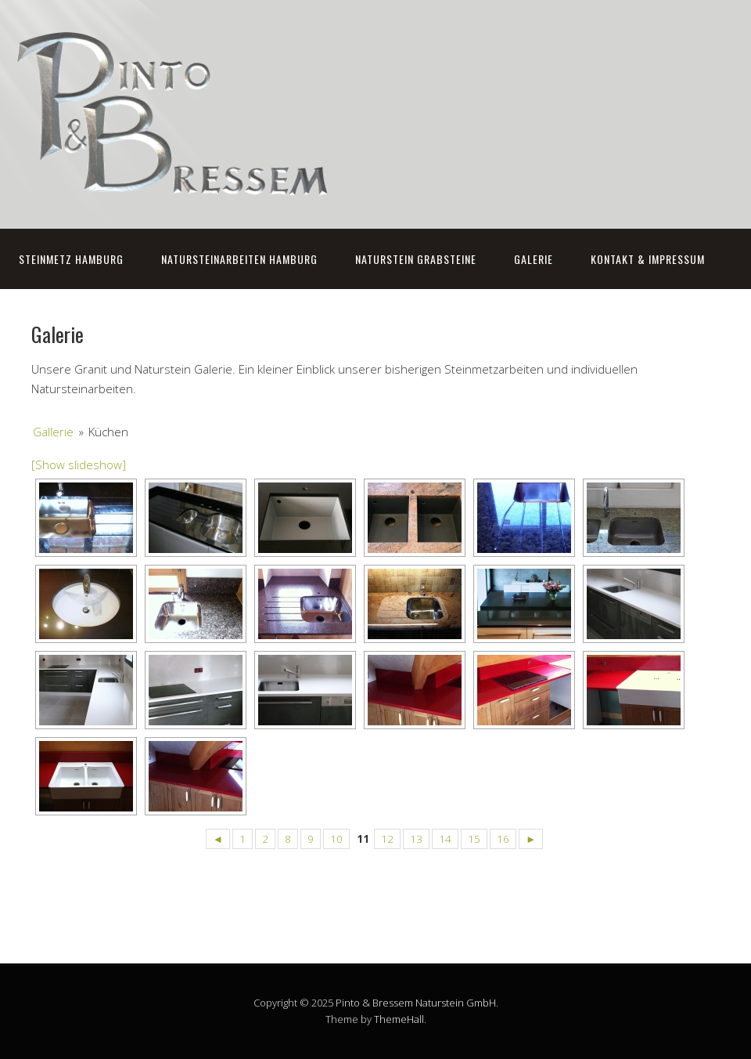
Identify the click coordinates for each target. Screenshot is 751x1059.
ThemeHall (399, 1019)
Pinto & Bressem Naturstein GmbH (416, 1003)
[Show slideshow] (78, 464)
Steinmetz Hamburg (71, 259)
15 (474, 839)
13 (416, 839)
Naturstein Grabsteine (415, 259)
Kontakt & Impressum (648, 259)
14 (445, 839)
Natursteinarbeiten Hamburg (239, 259)
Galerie (533, 259)
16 (503, 839)
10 (336, 839)
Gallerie (53, 431)
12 (387, 839)
